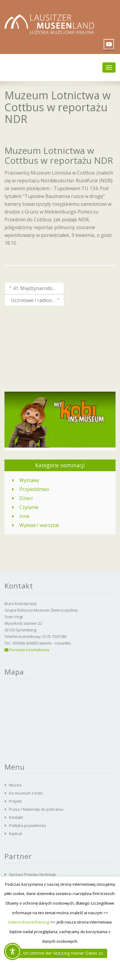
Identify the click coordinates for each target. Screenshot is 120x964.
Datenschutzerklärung (28, 922)
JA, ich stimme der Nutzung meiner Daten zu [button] (60, 953)
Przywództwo (34, 489)
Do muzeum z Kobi (26, 793)
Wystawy (29, 480)
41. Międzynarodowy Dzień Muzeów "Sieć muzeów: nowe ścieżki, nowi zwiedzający (36, 288)
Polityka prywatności (27, 825)
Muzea (15, 785)
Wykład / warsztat (39, 525)
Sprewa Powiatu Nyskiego (32, 874)
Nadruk (15, 833)
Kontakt (16, 817)
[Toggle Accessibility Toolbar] (12, 951)
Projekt (15, 801)
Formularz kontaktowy (27, 649)
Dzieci (26, 498)
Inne (24, 516)
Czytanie (29, 507)
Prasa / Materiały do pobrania (36, 809)
